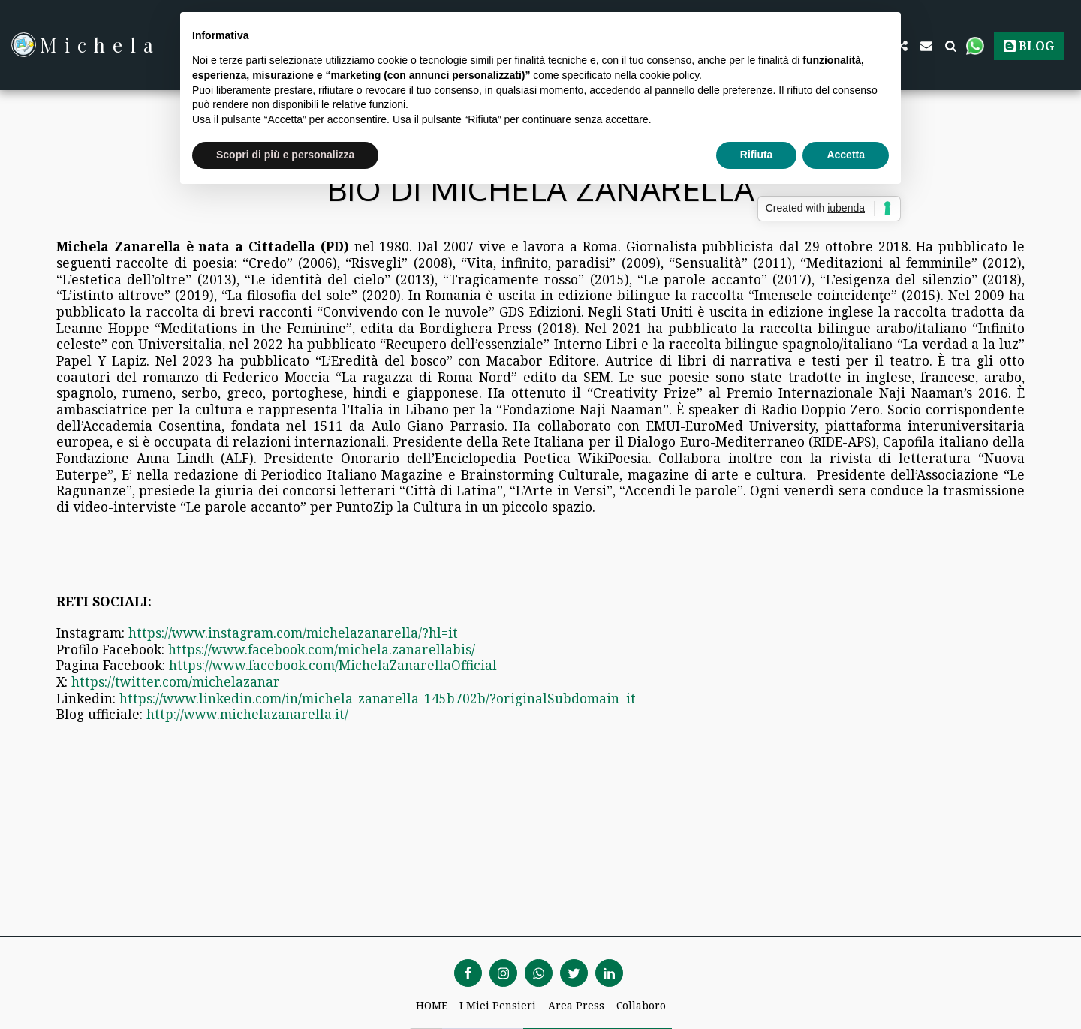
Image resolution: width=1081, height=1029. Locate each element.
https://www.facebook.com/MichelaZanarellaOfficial (333, 665)
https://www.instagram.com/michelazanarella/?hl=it (293, 633)
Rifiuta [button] (756, 155)
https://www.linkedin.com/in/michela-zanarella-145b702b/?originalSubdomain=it (377, 698)
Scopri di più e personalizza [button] (285, 155)
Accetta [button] (846, 155)
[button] (926, 45)
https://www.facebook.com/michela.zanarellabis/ (321, 649)
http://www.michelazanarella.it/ (247, 714)
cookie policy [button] (669, 75)
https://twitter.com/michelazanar (175, 681)
